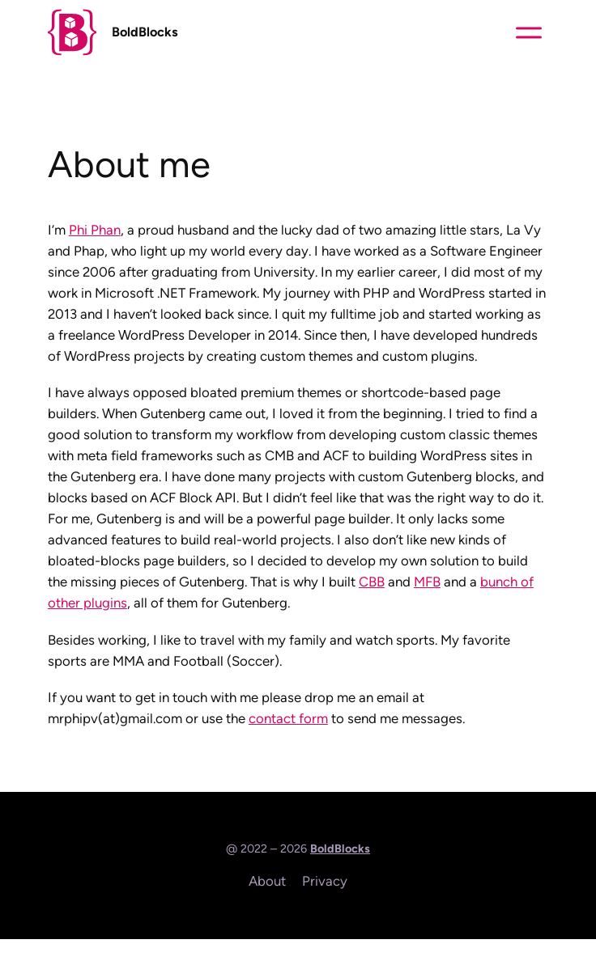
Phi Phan (95, 230)
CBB (372, 581)
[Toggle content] (528, 32)
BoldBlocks (145, 32)
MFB (427, 581)
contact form (288, 718)
